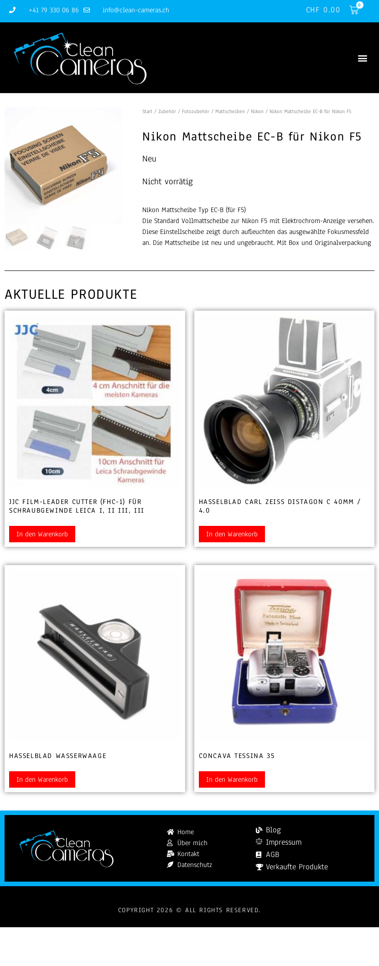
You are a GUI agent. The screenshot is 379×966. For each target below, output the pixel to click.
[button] (362, 57)
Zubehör (167, 111)
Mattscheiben (230, 111)
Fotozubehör (195, 111)
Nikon (257, 111)
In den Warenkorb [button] (42, 534)
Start (147, 111)
